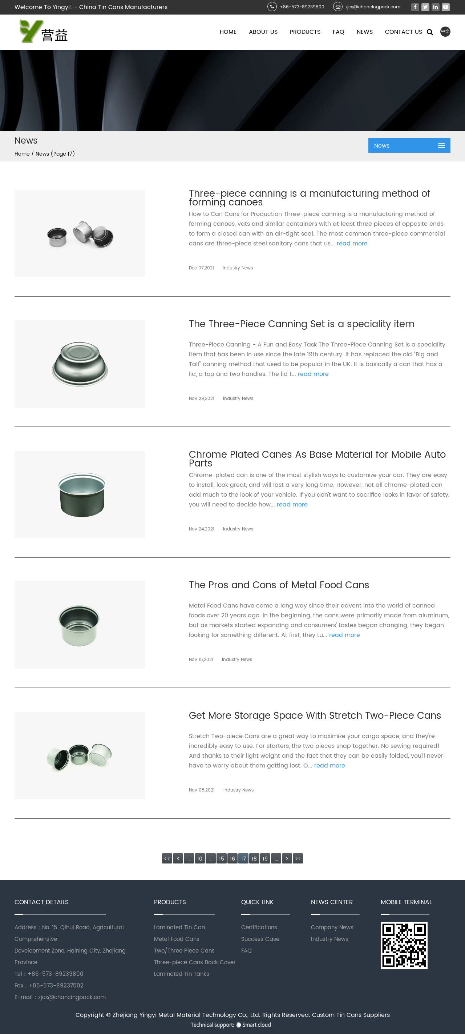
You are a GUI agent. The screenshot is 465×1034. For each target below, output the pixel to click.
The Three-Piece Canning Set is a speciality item (302, 326)
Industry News (329, 939)
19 (265, 859)
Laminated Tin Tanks (181, 974)
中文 (445, 31)
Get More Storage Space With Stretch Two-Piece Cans (315, 718)
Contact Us (403, 32)
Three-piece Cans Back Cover (195, 962)
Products (305, 32)
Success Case (260, 939)
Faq (338, 32)
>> (298, 859)
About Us (263, 32)
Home (228, 32)
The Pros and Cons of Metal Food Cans (279, 587)
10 (199, 859)
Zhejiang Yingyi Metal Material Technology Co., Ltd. (187, 1015)
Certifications (259, 927)
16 (232, 859)
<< (167, 859)
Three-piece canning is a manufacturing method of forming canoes (309, 198)
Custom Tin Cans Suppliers (351, 1015)
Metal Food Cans (176, 939)
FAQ (246, 950)
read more (352, 243)
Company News (332, 927)
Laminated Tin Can (179, 927)
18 (254, 859)
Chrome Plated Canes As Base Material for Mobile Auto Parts (317, 459)
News (365, 32)
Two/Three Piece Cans (184, 950)
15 (221, 859)
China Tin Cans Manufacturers (123, 7)
